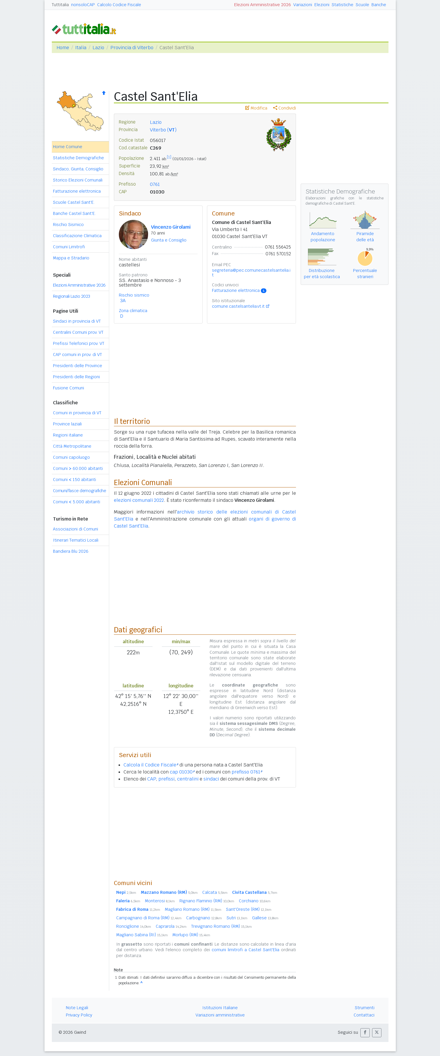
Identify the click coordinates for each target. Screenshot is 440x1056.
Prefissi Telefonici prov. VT (78, 343)
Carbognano (204, 917)
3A (123, 300)
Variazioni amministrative (220, 1015)
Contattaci (364, 1015)
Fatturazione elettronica (77, 191)
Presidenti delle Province (77, 365)
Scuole (362, 4)
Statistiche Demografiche (78, 157)
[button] (365, 1032)
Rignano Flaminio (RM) (206, 900)
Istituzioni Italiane (220, 1007)
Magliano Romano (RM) (193, 909)
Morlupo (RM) (191, 934)
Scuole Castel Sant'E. (74, 202)
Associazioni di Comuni (75, 529)
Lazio (98, 48)
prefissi (166, 779)
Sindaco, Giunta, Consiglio (78, 169)
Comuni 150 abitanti (74, 479)
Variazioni (302, 4)
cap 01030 (182, 772)
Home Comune (67, 146)
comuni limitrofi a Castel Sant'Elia (245, 949)
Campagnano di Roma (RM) (149, 917)
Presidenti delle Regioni (76, 376)
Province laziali (67, 424)
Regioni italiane (68, 435)
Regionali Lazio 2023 (71, 296)
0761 (155, 184)
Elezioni (321, 4)
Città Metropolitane (72, 446)
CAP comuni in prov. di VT (77, 354)
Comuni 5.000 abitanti (76, 501)
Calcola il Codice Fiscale (151, 765)
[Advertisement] (205, 833)
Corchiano (254, 900)
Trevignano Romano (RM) (221, 926)
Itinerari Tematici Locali (75, 540)
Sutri (237, 917)
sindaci (211, 779)
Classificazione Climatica (77, 235)
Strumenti (364, 1007)
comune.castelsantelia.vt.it (238, 306)
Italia (80, 48)
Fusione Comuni (68, 388)
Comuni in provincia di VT (77, 412)
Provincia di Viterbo (131, 48)
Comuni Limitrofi (69, 246)
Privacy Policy (79, 1015)
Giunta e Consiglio (168, 240)
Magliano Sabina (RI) (142, 934)
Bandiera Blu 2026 (70, 551)
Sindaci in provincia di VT (77, 321)
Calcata (214, 892)
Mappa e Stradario (71, 258)
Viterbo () (163, 130)
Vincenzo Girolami (171, 227)
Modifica (256, 108)
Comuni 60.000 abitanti (78, 468)
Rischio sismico (134, 295)
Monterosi (160, 900)
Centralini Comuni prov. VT (78, 332)
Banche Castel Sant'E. (74, 213)
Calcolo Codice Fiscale (119, 4)
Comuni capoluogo (71, 457)
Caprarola (171, 926)
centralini (187, 779)
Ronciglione (133, 926)
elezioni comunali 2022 (139, 500)
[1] (169, 157)
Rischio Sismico (68, 224)
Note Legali (77, 1007)
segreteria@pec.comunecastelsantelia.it (251, 273)
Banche (378, 4)
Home (63, 48)
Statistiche (342, 4)
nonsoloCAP (83, 4)
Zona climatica (133, 310)
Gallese (265, 917)
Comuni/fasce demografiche (79, 490)
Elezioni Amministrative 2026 (262, 4)
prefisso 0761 (247, 772)
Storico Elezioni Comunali (77, 180)
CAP (151, 779)
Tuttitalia (60, 4)
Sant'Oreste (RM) (248, 909)
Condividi (284, 108)
